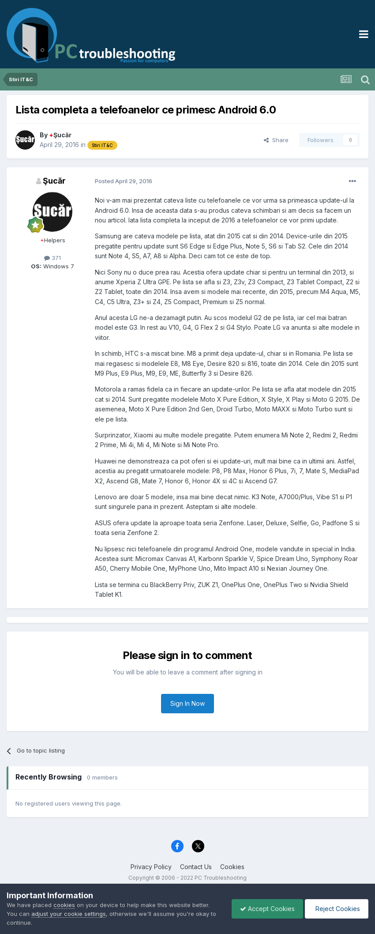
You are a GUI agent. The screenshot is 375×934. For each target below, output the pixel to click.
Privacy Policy (151, 866)
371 (52, 257)
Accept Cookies (265, 908)
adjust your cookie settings (68, 913)
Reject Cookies (336, 908)
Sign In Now (187, 703)
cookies (64, 904)
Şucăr (60, 135)
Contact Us (196, 866)
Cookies (232, 866)
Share (276, 139)
